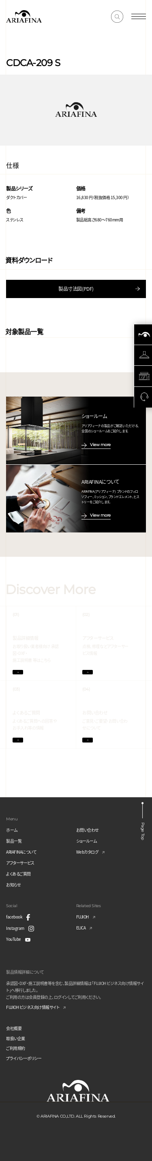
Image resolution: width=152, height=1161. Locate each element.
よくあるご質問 (18, 874)
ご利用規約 (15, 1048)
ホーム (11, 830)
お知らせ (13, 885)
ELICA (81, 928)
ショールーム (86, 841)
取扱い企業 (15, 1038)
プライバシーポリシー (23, 1058)
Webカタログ (87, 852)
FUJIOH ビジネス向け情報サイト (32, 1007)
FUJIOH (82, 917)
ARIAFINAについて (21, 852)
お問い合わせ (87, 830)
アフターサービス (20, 863)
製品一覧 (13, 841)
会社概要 (13, 1028)
